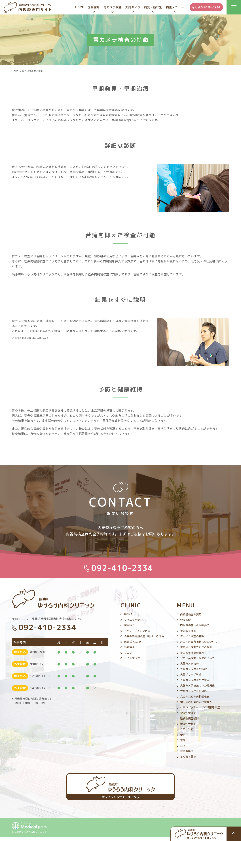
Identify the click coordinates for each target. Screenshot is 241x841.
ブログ (128, 653)
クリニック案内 (134, 619)
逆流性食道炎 (188, 715)
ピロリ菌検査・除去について (198, 659)
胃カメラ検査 (188, 631)
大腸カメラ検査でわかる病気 (198, 687)
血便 (183, 748)
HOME (128, 614)
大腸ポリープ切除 (191, 675)
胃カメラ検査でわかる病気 (197, 647)
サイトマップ (132, 659)
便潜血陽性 (187, 754)
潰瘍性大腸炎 (188, 726)
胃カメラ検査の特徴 (193, 636)
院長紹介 (130, 625)
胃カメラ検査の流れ (193, 653)
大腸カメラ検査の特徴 (194, 670)
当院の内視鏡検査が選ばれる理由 (145, 636)
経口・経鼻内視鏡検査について (200, 642)
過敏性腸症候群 (190, 720)
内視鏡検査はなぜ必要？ (196, 625)
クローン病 (187, 732)
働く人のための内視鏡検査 (197, 703)
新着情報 (130, 647)
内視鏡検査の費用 (191, 614)
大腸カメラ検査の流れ (194, 692)
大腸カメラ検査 (190, 664)
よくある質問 (188, 760)
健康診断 (186, 619)
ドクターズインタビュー (139, 631)
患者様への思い (134, 642)
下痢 (183, 743)
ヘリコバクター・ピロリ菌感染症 (201, 709)
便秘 (183, 737)
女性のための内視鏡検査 (196, 698)
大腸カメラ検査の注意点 (196, 681)
